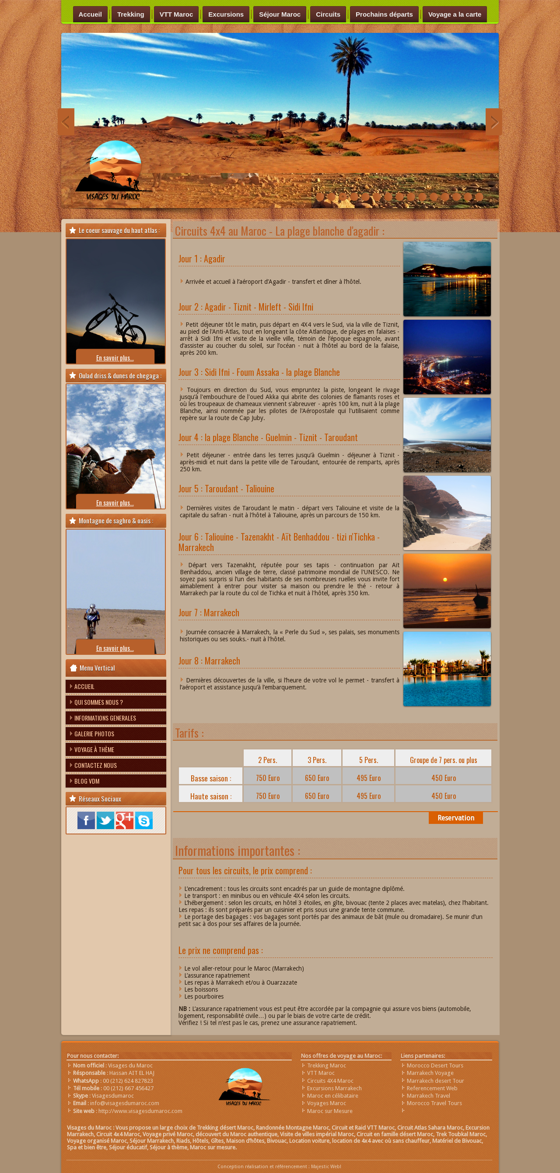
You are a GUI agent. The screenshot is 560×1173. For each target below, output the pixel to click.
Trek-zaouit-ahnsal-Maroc (411, 197)
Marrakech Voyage (430, 1073)
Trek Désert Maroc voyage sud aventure (331, 197)
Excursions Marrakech (334, 1088)
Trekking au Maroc (422, 197)
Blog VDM (86, 780)
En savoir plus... (115, 357)
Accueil (90, 14)
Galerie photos (94, 733)
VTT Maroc (176, 14)
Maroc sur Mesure (330, 1111)
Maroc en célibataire (332, 1095)
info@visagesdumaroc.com (124, 1103)
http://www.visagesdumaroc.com (140, 1111)
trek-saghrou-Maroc (343, 197)
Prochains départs (384, 14)
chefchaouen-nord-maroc (445, 197)
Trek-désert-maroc (365, 197)
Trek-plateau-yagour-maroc (388, 197)
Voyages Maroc (326, 1103)
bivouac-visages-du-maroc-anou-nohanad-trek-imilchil (434, 197)
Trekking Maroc (326, 1065)
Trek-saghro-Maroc (400, 197)
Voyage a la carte (454, 14)
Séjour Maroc (280, 14)
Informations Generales (105, 717)
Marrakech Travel (428, 1095)
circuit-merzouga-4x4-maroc (456, 197)
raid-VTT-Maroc (354, 197)
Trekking (130, 14)
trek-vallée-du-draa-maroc (479, 197)
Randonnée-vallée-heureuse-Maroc (320, 197)
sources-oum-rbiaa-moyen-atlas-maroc (468, 197)
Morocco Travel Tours (434, 1103)
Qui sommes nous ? (98, 702)
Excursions (226, 14)
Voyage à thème (94, 749)
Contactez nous (95, 765)
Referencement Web (432, 1088)
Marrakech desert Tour (435, 1081)
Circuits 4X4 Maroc (330, 1081)
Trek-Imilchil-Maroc (377, 197)
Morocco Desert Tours (435, 1065)
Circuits (328, 14)
